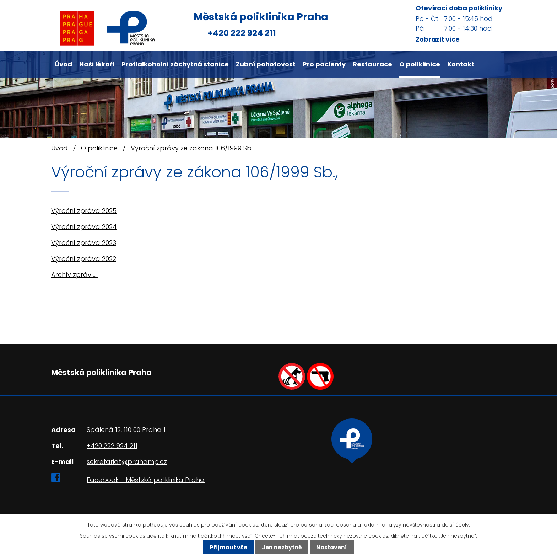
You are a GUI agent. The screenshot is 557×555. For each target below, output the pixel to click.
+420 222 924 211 (242, 33)
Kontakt (460, 64)
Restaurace (372, 64)
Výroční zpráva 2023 (83, 242)
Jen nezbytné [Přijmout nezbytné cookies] (282, 547)
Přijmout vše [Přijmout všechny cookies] (228, 547)
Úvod (63, 64)
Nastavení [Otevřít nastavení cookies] (331, 547)
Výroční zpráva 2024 (84, 226)
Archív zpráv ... (74, 274)
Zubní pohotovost (266, 64)
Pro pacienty (324, 64)
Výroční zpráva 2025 (84, 210)
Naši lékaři (96, 64)
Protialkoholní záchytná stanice (175, 64)
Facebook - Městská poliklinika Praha (146, 479)
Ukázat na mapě (352, 469)
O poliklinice (419, 64)
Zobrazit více (438, 39)
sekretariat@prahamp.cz (127, 461)
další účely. (456, 524)
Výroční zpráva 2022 (83, 258)
